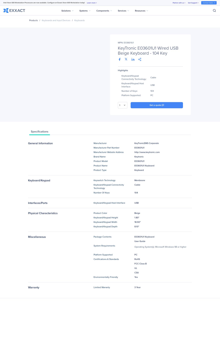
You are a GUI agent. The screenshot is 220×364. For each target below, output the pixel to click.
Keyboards (79, 20)
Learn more (92, 3)
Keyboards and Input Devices (56, 20)
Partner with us (179, 3)
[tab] (39, 132)
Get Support (193, 3)
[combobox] (122, 105)
